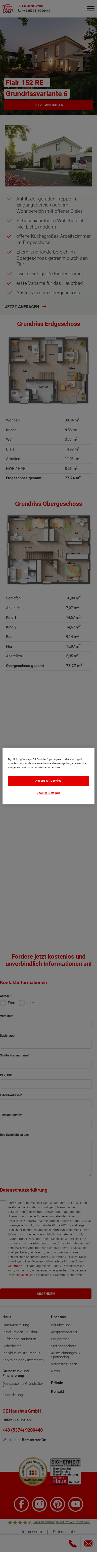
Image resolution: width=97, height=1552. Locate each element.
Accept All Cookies (48, 780)
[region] (49, 776)
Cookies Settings (48, 793)
